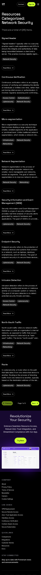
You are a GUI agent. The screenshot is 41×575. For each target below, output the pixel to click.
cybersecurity (8, 108)
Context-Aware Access (10, 524)
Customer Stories (8, 543)
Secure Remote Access (10, 512)
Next (35, 403)
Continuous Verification (10, 521)
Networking (7, 150)
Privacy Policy (7, 487)
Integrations (6, 540)
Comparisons (6, 537)
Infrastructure (8, 146)
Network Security (9, 59)
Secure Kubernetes (9, 527)
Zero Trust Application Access (12, 515)
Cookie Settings (7, 499)
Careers (4, 496)
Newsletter (5, 493)
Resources (5, 546)
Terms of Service (8, 490)
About (4, 484)
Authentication (23, 104)
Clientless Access (8, 518)
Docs (3, 549)
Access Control (8, 104)
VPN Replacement (8, 509)
